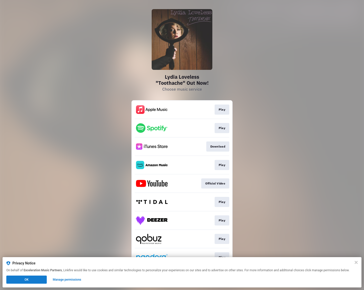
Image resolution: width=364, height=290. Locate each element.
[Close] (356, 262)
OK (27, 279)
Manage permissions (67, 279)
